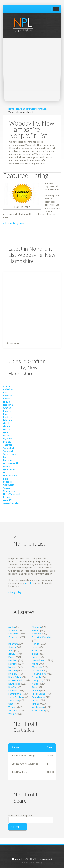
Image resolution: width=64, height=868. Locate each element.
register (29, 583)
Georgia (12, 647)
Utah (10, 704)
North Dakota (15, 677)
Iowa (10, 650)
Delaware (13, 644)
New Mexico (14, 684)
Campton (7, 395)
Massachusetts (39, 660)
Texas (35, 700)
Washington (38, 707)
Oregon (36, 690)
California (13, 633)
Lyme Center (9, 469)
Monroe (7, 466)
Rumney (7, 442)
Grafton (7, 408)
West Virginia (38, 710)
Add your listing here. (13, 223)
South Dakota (38, 697)
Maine (35, 664)
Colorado (36, 633)
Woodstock (8, 448)
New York (13, 687)
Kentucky (36, 657)
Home (11, 109)
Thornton (7, 445)
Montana (12, 673)
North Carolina (39, 673)
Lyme (5, 432)
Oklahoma (13, 690)
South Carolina (15, 697)
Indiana (36, 653)
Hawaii (35, 647)
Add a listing (36, 862)
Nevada (36, 684)
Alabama (36, 627)
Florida (35, 644)
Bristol (6, 392)
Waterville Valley (11, 503)
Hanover (7, 411)
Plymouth (7, 438)
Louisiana (13, 660)
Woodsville (8, 451)
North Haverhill (10, 463)
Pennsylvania (14, 693)
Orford (6, 435)
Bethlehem (8, 389)
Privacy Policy (14, 592)
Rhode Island (38, 693)
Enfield (6, 401)
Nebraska (36, 677)
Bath (5, 478)
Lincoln (6, 423)
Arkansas (12, 630)
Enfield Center (10, 475)
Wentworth (8, 485)
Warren (6, 488)
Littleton (7, 429)
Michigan (12, 667)
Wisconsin (13, 710)
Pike (5, 457)
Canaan (7, 398)
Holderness (8, 417)
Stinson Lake (9, 491)
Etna (5, 472)
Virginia (35, 704)
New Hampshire (16, 680)
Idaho (35, 650)
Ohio (34, 687)
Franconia (8, 405)
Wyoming (13, 713)
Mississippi (37, 670)
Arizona (36, 630)
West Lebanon (10, 454)
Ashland (7, 386)
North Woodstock (11, 494)
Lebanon (7, 420)
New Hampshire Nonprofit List (31, 109)
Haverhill (7, 414)
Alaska (11, 627)
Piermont (7, 460)
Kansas (11, 657)
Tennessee (13, 700)
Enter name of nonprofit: (20, 815)
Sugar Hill (7, 482)
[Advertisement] (32, 72)
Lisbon (6, 426)
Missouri (12, 670)
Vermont (12, 707)
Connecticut (14, 637)
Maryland (13, 664)
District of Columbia (42, 637)
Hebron (7, 497)
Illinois (11, 653)
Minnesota (37, 667)
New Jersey (37, 680)
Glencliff (7, 500)
